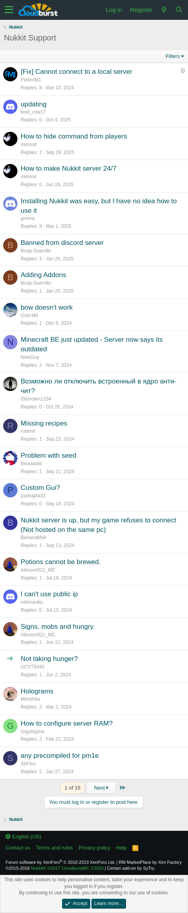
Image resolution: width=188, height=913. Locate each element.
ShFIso (28, 764)
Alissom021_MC (38, 570)
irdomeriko (32, 602)
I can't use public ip (49, 594)
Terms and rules (54, 848)
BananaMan (34, 537)
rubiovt (28, 431)
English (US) (23, 837)
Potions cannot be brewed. (61, 562)
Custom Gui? (40, 487)
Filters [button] (173, 56)
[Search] (178, 9)
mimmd (28, 144)
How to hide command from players (74, 136)
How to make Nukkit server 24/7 (68, 168)
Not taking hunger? (49, 659)
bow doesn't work (47, 307)
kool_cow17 (33, 112)
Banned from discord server (62, 243)
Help (121, 848)
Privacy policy (94, 848)
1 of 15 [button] (73, 788)
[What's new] (163, 9)
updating (34, 104)
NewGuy (30, 357)
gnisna (28, 218)
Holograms (37, 691)
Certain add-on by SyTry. (131, 868)
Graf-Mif (29, 315)
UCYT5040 (32, 667)
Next (101, 788)
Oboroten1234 (36, 399)
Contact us (18, 848)
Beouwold (31, 463)
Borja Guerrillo (36, 251)
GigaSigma (32, 731)
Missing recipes (44, 423)
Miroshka (30, 699)
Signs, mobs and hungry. (58, 626)
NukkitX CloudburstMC (67, 868)
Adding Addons (43, 275)
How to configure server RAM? (66, 723)
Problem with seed (48, 455)
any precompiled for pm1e (60, 755)
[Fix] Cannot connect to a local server (76, 71)
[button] (9, 10)
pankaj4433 (33, 496)
